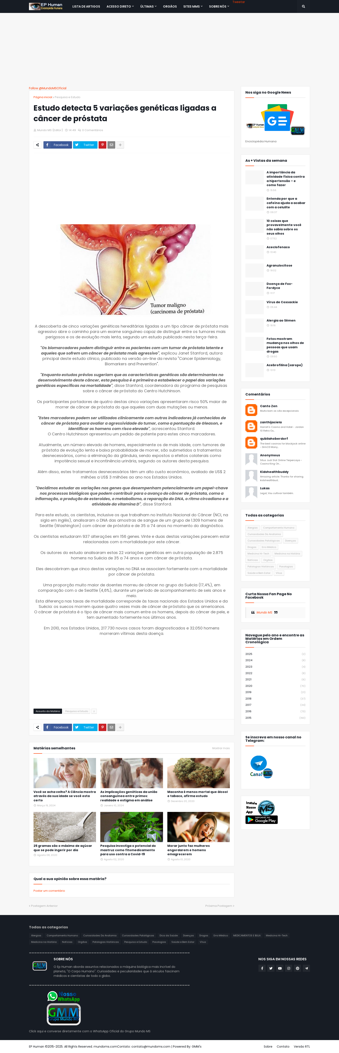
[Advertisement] (169, 49)
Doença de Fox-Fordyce (280, 286)
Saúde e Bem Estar (259, 573)
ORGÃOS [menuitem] (170, 6)
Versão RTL (302, 1046)
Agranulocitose (279, 266)
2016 (275, 711)
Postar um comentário (49, 891)
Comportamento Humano (278, 527)
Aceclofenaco (278, 247)
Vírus (279, 573)
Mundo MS (264, 612)
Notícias (253, 560)
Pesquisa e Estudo (67, 97)
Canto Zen (268, 406)
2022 (275, 673)
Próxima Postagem (218, 906)
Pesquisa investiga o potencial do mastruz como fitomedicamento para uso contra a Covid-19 (128, 850)
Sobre (268, 1046)
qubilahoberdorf (274, 439)
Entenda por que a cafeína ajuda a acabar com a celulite (286, 203)
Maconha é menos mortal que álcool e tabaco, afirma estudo (197, 794)
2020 (275, 686)
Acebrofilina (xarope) (285, 365)
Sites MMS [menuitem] (191, 6)
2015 (275, 718)
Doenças (290, 540)
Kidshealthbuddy (274, 472)
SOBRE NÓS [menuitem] (217, 6)
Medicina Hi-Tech (258, 553)
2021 (275, 679)
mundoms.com (105, 1046)
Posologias (286, 566)
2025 (275, 654)
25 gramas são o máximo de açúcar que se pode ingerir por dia (63, 848)
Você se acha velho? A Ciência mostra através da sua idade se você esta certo (65, 796)
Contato (283, 1046)
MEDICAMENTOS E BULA (247, 935)
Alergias (253, 527)
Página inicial (43, 97)
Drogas (252, 547)
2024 (275, 660)
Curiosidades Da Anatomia (264, 534)
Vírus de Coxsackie (282, 302)
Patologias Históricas (261, 566)
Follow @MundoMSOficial (47, 88)
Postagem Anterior (44, 906)
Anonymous (270, 455)
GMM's (196, 1046)
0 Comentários (92, 130)
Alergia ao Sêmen (281, 321)
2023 (275, 667)
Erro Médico (269, 547)
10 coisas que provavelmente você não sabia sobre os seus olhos (284, 227)
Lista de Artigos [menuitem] (86, 6)
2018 (275, 699)
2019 (275, 692)
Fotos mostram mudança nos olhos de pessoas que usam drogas (285, 345)
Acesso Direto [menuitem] (119, 6)
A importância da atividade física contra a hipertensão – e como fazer (286, 178)
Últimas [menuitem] (147, 6)
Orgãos (268, 560)
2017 (275, 705)
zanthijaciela (271, 422)
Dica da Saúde (169, 935)
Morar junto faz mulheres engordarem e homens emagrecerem (188, 850)
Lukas (265, 488)
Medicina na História (287, 553)
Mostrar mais (221, 748)
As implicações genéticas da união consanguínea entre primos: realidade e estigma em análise (128, 796)
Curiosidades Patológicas (264, 540)
